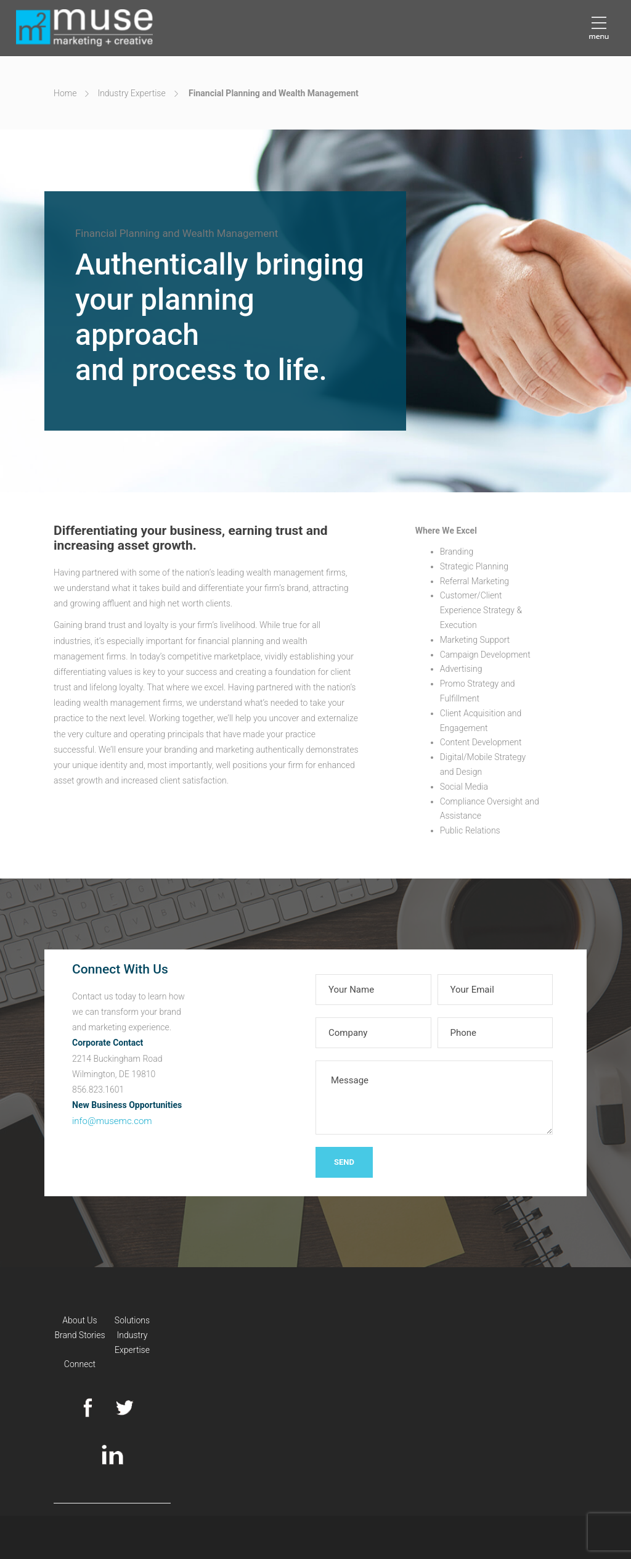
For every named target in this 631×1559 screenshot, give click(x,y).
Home (65, 93)
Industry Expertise (131, 93)
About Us (79, 1320)
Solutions (132, 1320)
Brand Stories (79, 1335)
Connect (80, 1364)
